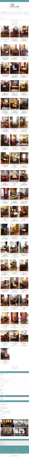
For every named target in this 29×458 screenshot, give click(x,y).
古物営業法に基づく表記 (3, 404)
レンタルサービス (2, 406)
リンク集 (1, 418)
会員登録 (16, 446)
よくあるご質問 (2, 416)
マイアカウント (2, 446)
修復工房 (1, 409)
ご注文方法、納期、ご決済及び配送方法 (5, 411)
